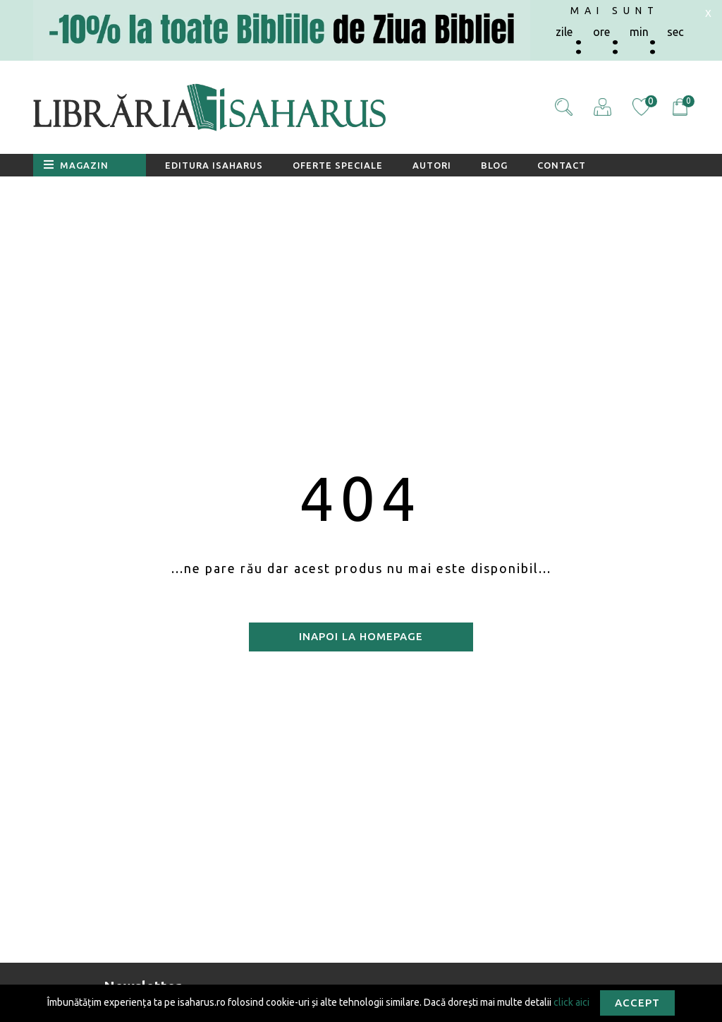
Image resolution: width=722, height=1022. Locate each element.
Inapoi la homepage (361, 636)
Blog (494, 165)
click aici (571, 1001)
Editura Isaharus (214, 165)
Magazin (76, 164)
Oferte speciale (338, 165)
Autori (431, 165)
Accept (637, 1003)
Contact (561, 165)
